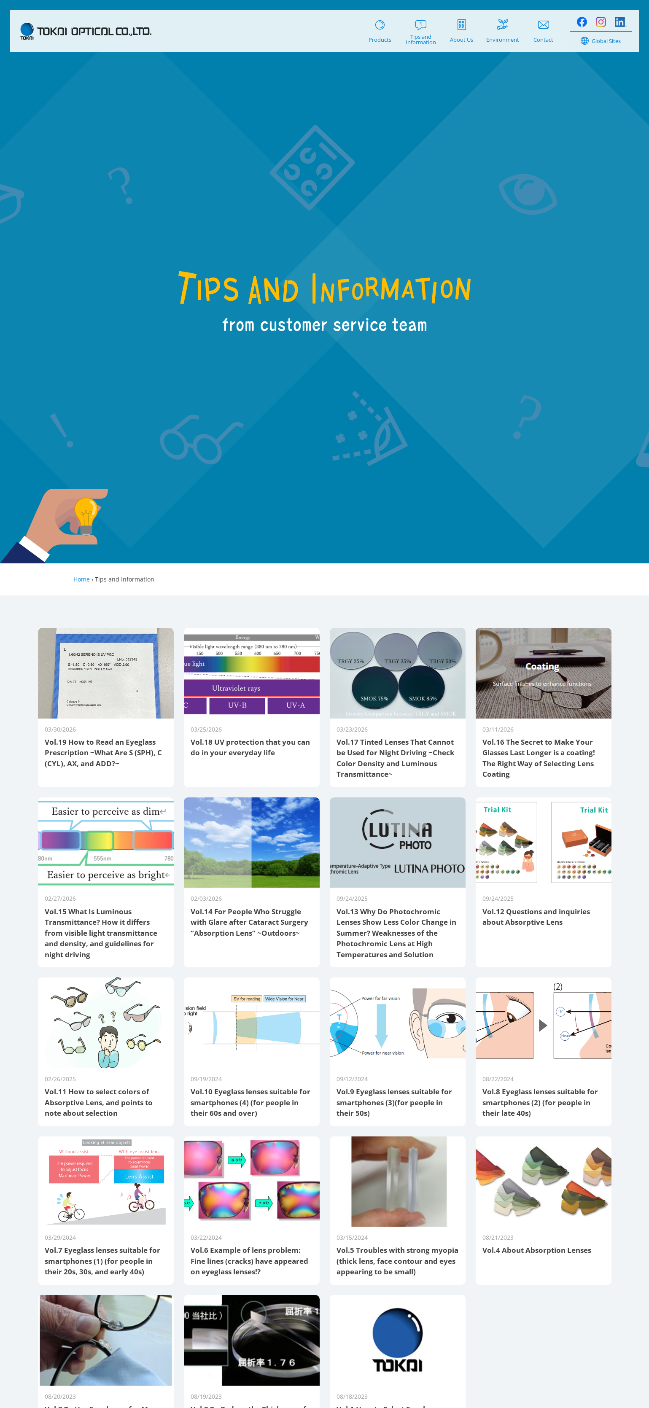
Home (81, 579)
